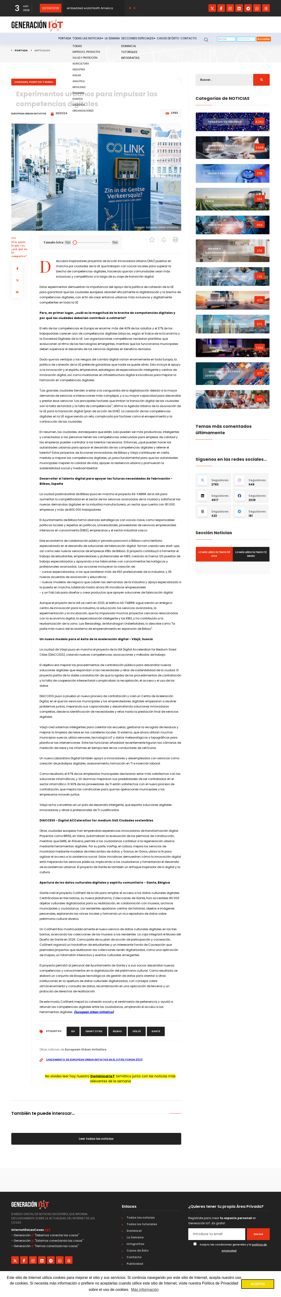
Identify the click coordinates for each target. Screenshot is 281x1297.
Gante (156, 1031)
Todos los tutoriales (142, 1224)
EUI (73, 1031)
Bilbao (117, 1031)
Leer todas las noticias (96, 1139)
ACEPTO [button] (258, 1284)
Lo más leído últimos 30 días (214, 554)
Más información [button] (145, 1290)
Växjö (136, 1031)
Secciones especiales (124, 39)
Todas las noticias (61, 39)
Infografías (135, 1244)
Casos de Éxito (160, 39)
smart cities (93, 1031)
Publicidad (135, 1264)
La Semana (92, 39)
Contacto (186, 39)
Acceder (263, 39)
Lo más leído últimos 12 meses (251, 554)
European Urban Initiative (93, 1012)
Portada (32, 39)
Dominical (134, 1231)
